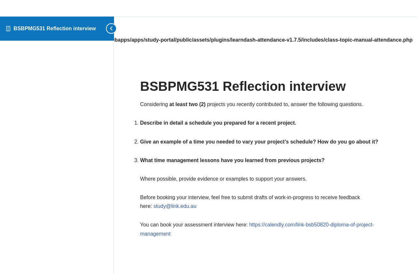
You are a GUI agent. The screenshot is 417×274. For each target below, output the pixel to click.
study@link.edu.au (174, 206)
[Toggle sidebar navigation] (109, 28)
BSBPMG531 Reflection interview (55, 28)
